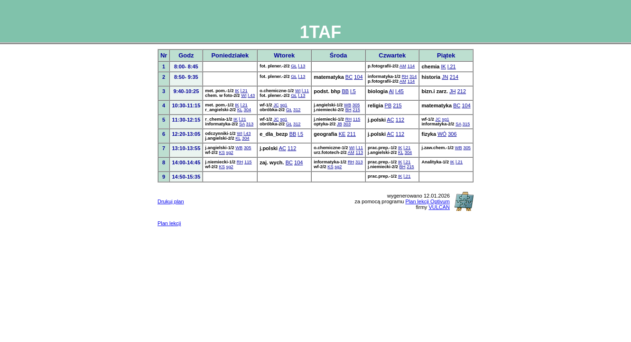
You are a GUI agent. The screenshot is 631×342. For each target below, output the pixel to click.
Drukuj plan (171, 201)
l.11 (305, 90)
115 (357, 119)
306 (452, 134)
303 (347, 124)
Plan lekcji (169, 223)
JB (339, 124)
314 (413, 76)
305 (356, 105)
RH (405, 76)
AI (391, 91)
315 (466, 124)
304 (247, 109)
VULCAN (439, 207)
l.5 (353, 91)
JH (452, 91)
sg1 (283, 105)
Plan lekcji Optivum (428, 201)
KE (342, 134)
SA (242, 124)
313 (250, 124)
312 (297, 109)
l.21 (451, 66)
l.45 (399, 91)
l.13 (301, 66)
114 (411, 66)
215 (356, 109)
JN (445, 77)
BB (345, 91)
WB (347, 105)
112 (400, 120)
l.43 (251, 95)
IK (443, 66)
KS (221, 152)
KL (239, 109)
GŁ (294, 66)
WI (243, 95)
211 (351, 134)
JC (275, 105)
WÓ (441, 134)
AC (390, 120)
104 (358, 77)
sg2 (229, 152)
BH (348, 109)
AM (402, 66)
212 (461, 91)
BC (349, 77)
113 (359, 152)
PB (388, 105)
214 (454, 77)
